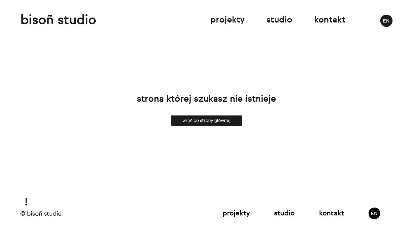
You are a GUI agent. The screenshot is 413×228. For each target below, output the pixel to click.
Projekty (227, 20)
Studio (279, 20)
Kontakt (329, 20)
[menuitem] (386, 21)
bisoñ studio (58, 20)
